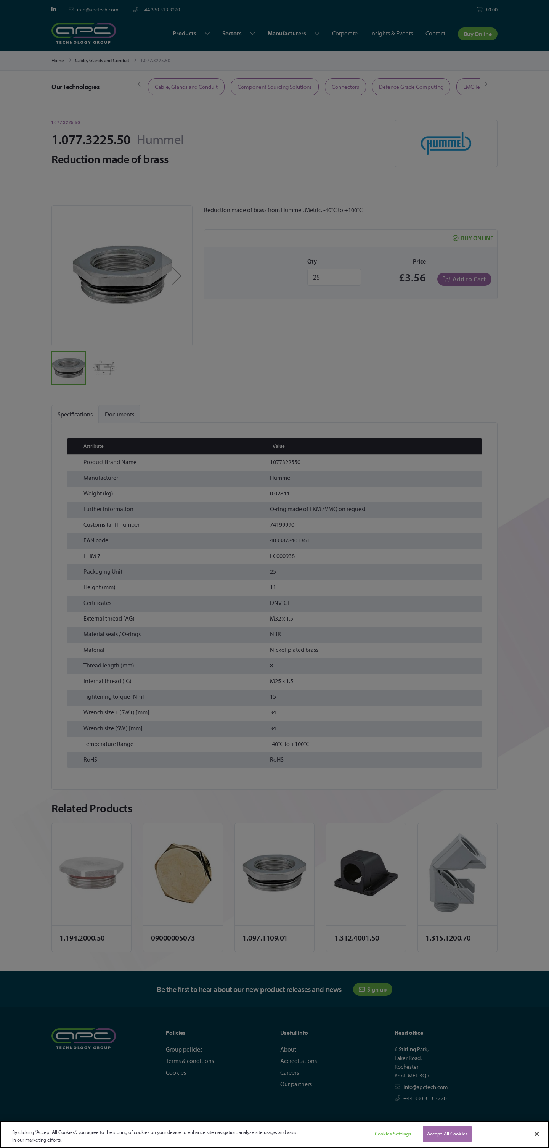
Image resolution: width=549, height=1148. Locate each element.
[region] (274, 1134)
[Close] (536, 1133)
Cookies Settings (393, 1133)
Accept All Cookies (447, 1133)
